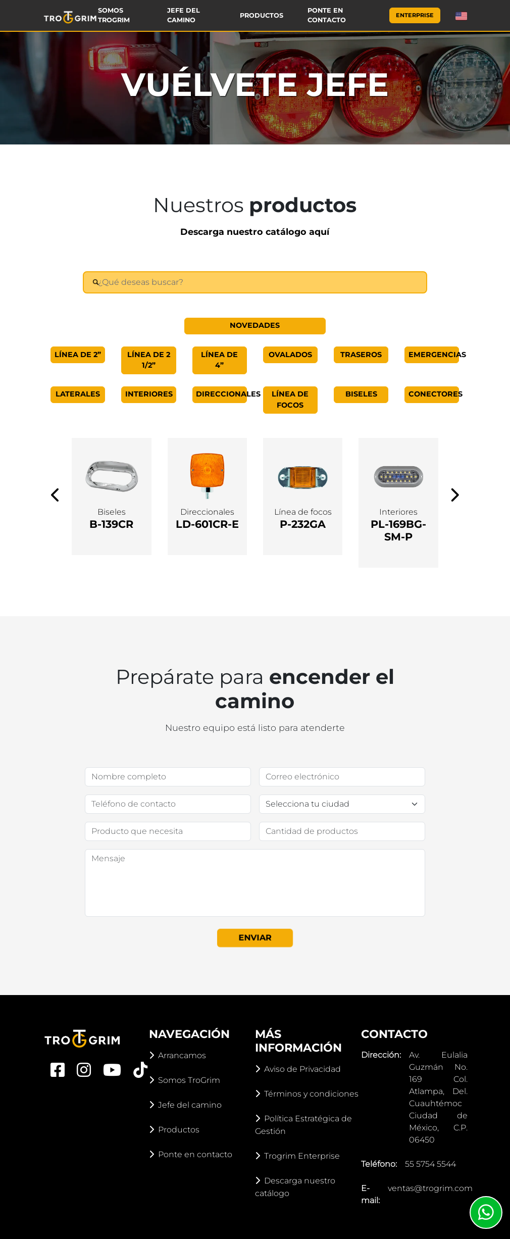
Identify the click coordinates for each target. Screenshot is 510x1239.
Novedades (255, 325)
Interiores (149, 394)
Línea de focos (290, 399)
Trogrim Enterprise (297, 1156)
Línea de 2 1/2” (148, 360)
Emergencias (434, 354)
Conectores (434, 394)
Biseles (361, 394)
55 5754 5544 (430, 1164)
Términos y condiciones (307, 1094)
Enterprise (415, 15)
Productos (261, 15)
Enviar (255, 937)
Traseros (361, 354)
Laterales (78, 394)
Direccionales (221, 394)
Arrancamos (177, 1055)
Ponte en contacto (327, 15)
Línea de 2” (78, 354)
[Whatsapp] (486, 1212)
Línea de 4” (219, 360)
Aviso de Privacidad (298, 1069)
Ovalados (290, 354)
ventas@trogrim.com (430, 1188)
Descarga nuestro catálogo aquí (254, 231)
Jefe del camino (183, 15)
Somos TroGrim (114, 15)
